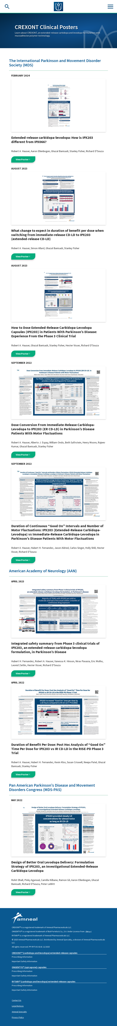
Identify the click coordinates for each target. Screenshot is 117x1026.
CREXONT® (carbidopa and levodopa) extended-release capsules (44, 952)
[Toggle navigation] (110, 6)
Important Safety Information (24, 961)
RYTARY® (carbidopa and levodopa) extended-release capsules (43, 981)
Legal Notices (18, 1006)
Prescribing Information (22, 957)
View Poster (23, 159)
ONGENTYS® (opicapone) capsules (29, 967)
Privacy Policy (18, 1017)
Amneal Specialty (19, 1011)
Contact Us (16, 1000)
